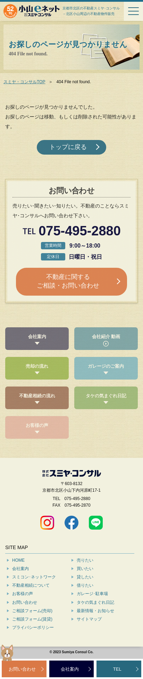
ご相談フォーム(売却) (32, 610)
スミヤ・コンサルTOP (24, 81)
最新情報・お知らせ (95, 610)
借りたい (85, 585)
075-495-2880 (80, 231)
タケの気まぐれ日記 (95, 602)
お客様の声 (22, 593)
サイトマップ (89, 619)
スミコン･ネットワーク (34, 577)
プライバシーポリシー (33, 627)
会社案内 (20, 568)
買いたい (85, 568)
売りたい (85, 560)
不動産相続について (31, 585)
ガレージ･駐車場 (92, 593)
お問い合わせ (24, 602)
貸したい (85, 577)
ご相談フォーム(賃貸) (32, 619)
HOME (18, 560)
